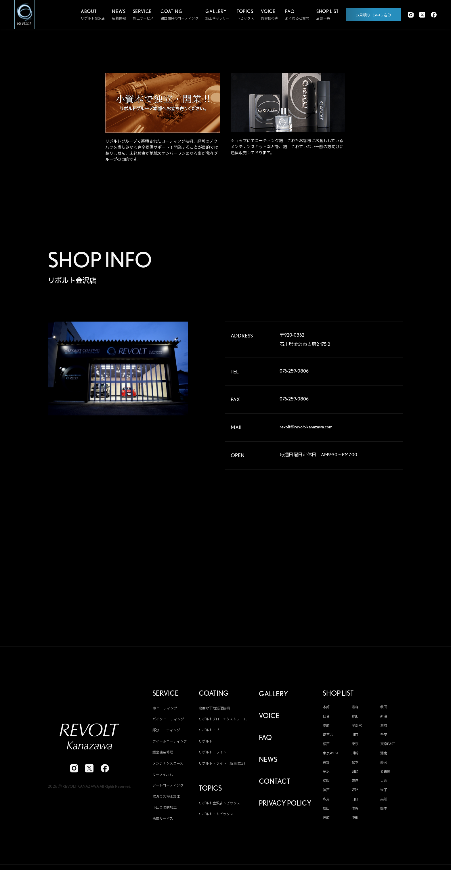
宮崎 (326, 820)
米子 (383, 792)
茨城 (383, 728)
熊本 (383, 811)
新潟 (383, 719)
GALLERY (273, 696)
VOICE (269, 718)
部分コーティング (166, 733)
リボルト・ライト (212, 755)
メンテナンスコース (167, 766)
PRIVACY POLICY (285, 806)
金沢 (326, 774)
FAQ (265, 740)
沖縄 (354, 820)
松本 (354, 765)
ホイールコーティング (169, 744)
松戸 (326, 746)
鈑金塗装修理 (162, 755)
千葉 (383, 737)
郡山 (354, 719)
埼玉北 (328, 737)
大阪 (383, 783)
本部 (326, 709)
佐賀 (354, 811)
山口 (354, 802)
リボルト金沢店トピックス (219, 806)
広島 (326, 802)
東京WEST (330, 756)
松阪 (326, 783)
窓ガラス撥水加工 (166, 799)
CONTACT (274, 784)
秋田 (383, 709)
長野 (326, 765)
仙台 (326, 719)
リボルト (206, 744)
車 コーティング (164, 711)
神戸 (326, 792)
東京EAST (387, 746)
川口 (354, 737)
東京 (354, 746)
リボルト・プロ (211, 733)
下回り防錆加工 (164, 810)
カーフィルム (162, 777)
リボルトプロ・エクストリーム (223, 722)
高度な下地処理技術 (214, 711)
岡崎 (354, 774)
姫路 (354, 792)
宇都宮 (356, 728)
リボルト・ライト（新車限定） (223, 766)
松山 (326, 811)
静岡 (383, 765)
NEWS (268, 762)
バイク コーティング (168, 722)
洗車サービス (162, 821)
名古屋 (385, 774)
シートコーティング (168, 788)
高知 (383, 802)
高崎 (326, 728)
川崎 (354, 756)
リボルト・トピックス (216, 817)
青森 (354, 709)
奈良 (354, 783)
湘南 (383, 756)
